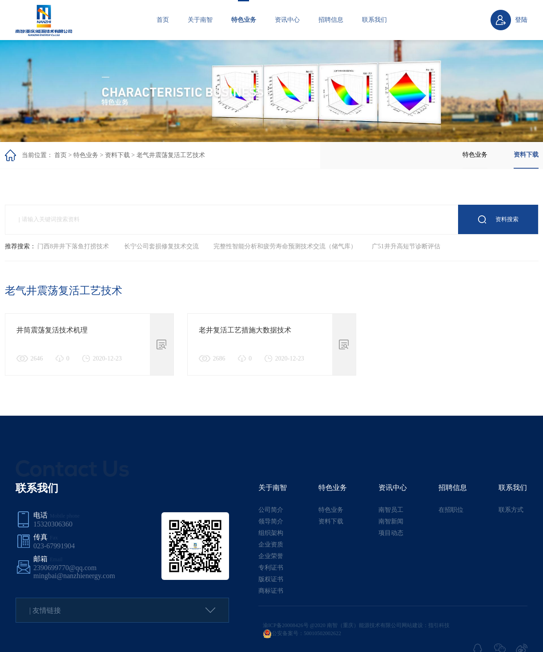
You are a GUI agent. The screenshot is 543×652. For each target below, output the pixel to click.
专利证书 (270, 567)
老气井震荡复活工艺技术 (171, 155)
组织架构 (270, 533)
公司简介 (270, 509)
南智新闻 (390, 521)
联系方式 (511, 509)
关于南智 (200, 19)
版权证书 (270, 579)
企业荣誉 (270, 556)
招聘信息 (330, 19)
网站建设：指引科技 (426, 625)
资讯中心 (287, 19)
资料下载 (117, 155)
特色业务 (243, 19)
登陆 (521, 19)
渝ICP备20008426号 (286, 625)
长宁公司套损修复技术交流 (161, 246)
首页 (163, 19)
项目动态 (390, 533)
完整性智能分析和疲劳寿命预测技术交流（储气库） (285, 246)
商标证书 (270, 590)
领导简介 (270, 521)
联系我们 (374, 19)
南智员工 (390, 509)
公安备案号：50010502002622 (302, 633)
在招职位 (450, 509)
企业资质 (270, 544)
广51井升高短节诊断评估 (406, 246)
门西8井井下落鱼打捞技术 (73, 246)
